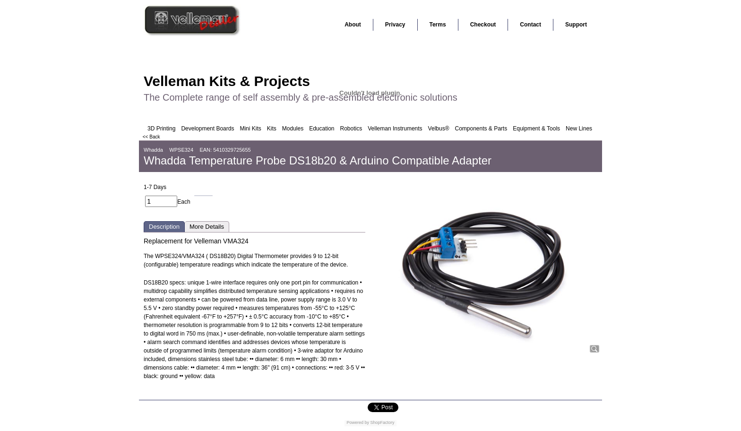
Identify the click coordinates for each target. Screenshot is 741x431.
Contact (530, 24)
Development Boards (207, 128)
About (353, 24)
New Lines (579, 128)
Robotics (351, 128)
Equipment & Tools (536, 128)
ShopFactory (382, 422)
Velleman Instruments (395, 128)
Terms (438, 24)
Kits (271, 128)
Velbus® (438, 128)
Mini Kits (250, 128)
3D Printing (161, 128)
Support (576, 24)
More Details (207, 226)
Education (321, 128)
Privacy (395, 24)
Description (164, 226)
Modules (292, 128)
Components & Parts (481, 128)
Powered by (357, 422)
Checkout (483, 24)
